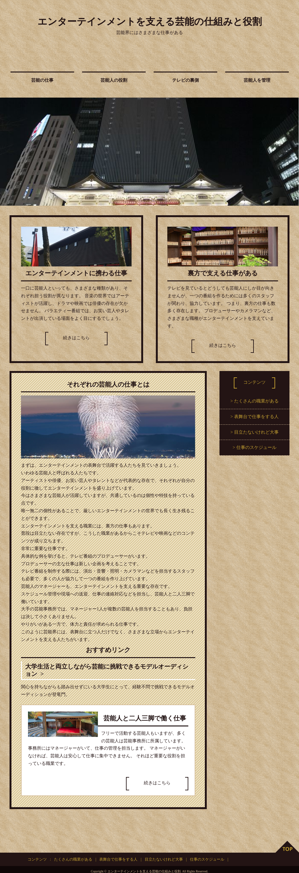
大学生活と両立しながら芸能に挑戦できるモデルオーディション (108, 670)
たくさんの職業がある (256, 401)
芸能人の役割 (114, 80)
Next (291, 152)
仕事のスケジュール (256, 447)
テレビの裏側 (185, 80)
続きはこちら (76, 337)
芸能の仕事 (42, 80)
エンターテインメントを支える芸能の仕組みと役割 (150, 21)
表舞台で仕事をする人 (256, 416)
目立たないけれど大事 (256, 432)
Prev (8, 152)
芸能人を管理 (257, 80)
